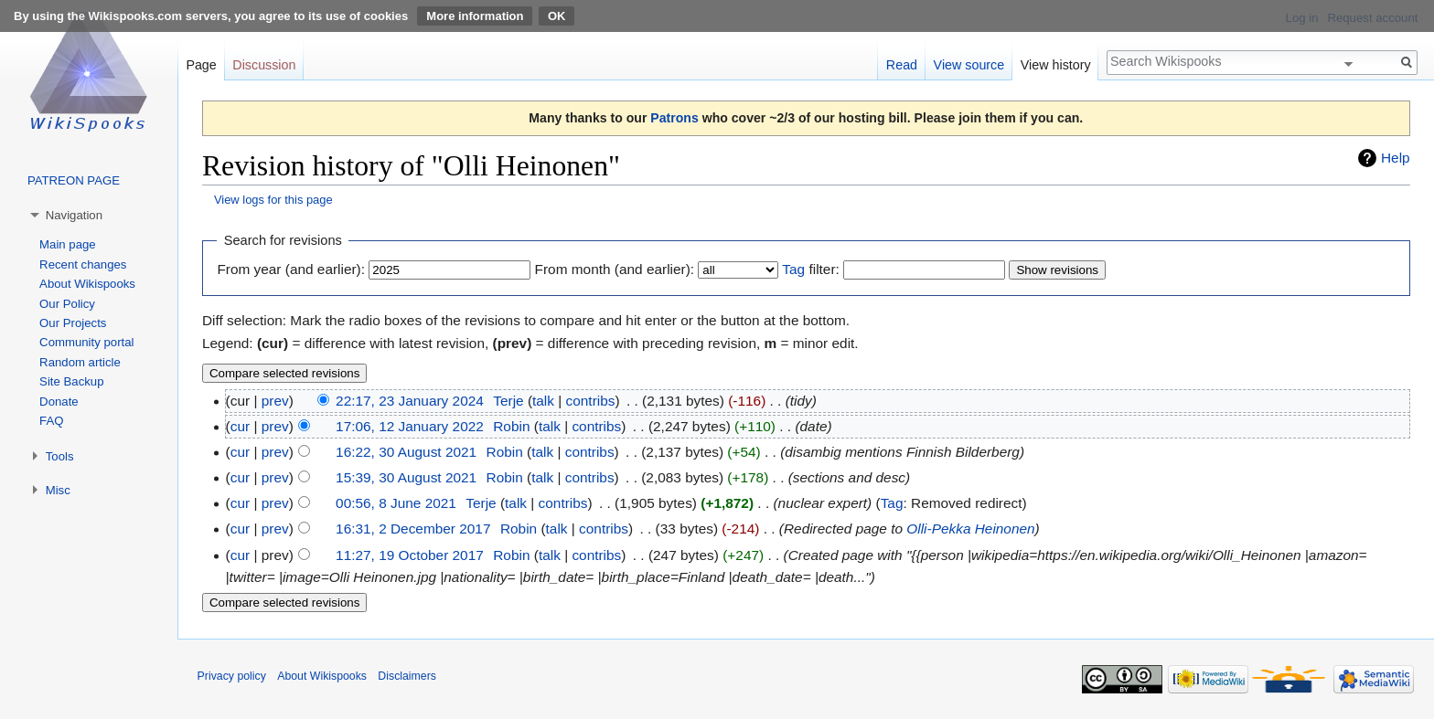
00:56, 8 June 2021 (396, 503)
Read (901, 65)
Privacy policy (232, 676)
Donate (59, 401)
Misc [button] (58, 490)
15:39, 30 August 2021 (406, 477)
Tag (793, 269)
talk (543, 400)
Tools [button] (60, 456)
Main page (67, 244)
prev (275, 400)
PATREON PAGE (73, 180)
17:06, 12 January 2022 (410, 426)
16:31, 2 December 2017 (413, 528)
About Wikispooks (87, 284)
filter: (810, 269)
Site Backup (71, 381)
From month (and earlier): (614, 269)
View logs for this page (273, 199)
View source (969, 65)
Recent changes (82, 264)
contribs (590, 400)
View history (1056, 65)
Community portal (86, 342)
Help (1395, 157)
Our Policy (67, 304)
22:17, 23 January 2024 (410, 400)
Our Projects (72, 323)
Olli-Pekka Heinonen (970, 528)
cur (240, 426)
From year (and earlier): (291, 269)
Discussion (263, 65)
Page (201, 65)
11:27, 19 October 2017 (410, 555)
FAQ (51, 421)
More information (474, 16)
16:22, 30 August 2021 (406, 452)
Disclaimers (407, 676)
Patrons (674, 118)
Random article (80, 362)
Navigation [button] (74, 215)
